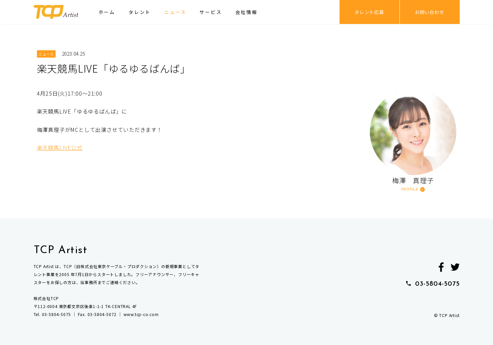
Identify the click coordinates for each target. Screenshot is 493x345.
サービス (210, 12)
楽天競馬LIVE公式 (60, 148)
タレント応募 (369, 12)
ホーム (107, 12)
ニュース (175, 12)
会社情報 (246, 12)
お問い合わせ (429, 12)
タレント (139, 12)
